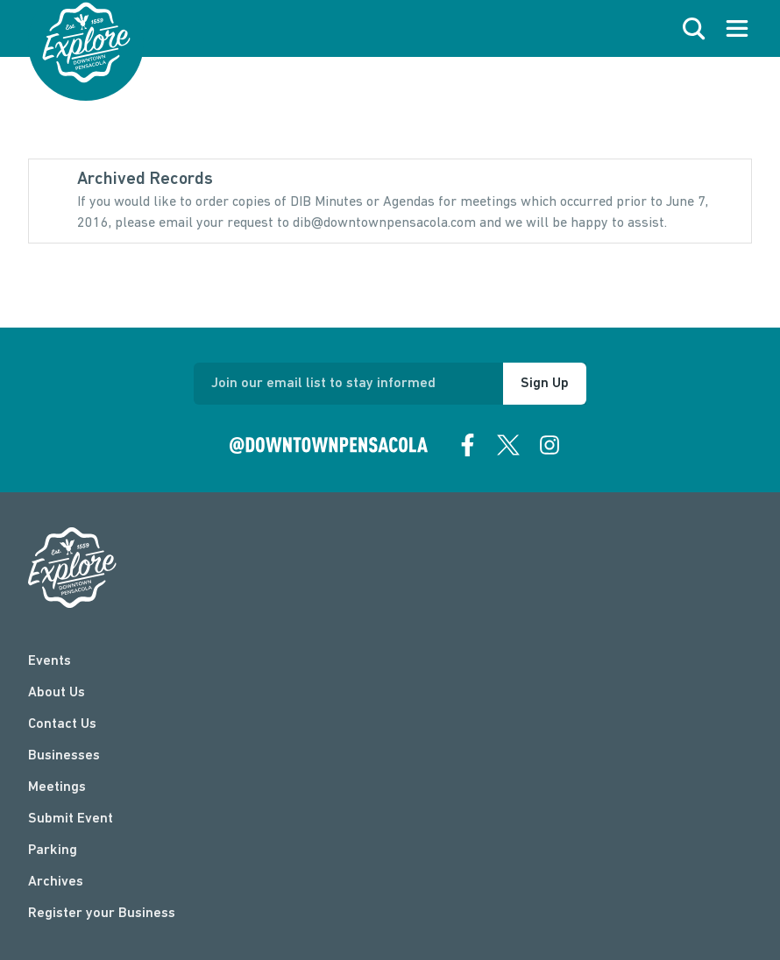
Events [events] (49, 661)
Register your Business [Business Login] (101, 913)
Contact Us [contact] (62, 724)
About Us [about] (56, 693)
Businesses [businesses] (64, 756)
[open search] (694, 29)
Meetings (57, 787)
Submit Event (70, 819)
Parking (52, 850)
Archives (55, 882)
